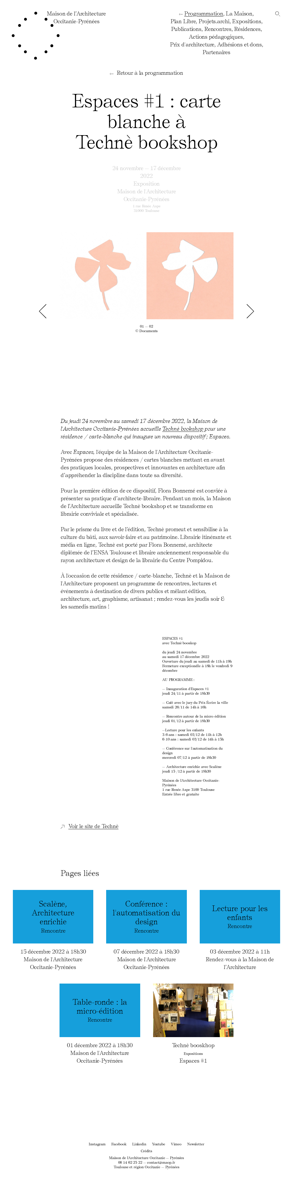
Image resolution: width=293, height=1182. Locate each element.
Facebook (118, 1143)
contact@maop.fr (161, 1162)
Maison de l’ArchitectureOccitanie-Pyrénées (76, 17)
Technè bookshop (182, 428)
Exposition (146, 183)
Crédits (146, 1150)
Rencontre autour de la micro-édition (196, 716)
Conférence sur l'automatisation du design (192, 750)
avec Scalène (193, 766)
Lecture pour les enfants (184, 729)
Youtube (158, 1143)
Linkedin (139, 1143)
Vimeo (176, 1143)
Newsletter (195, 1143)
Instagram (97, 1143)
